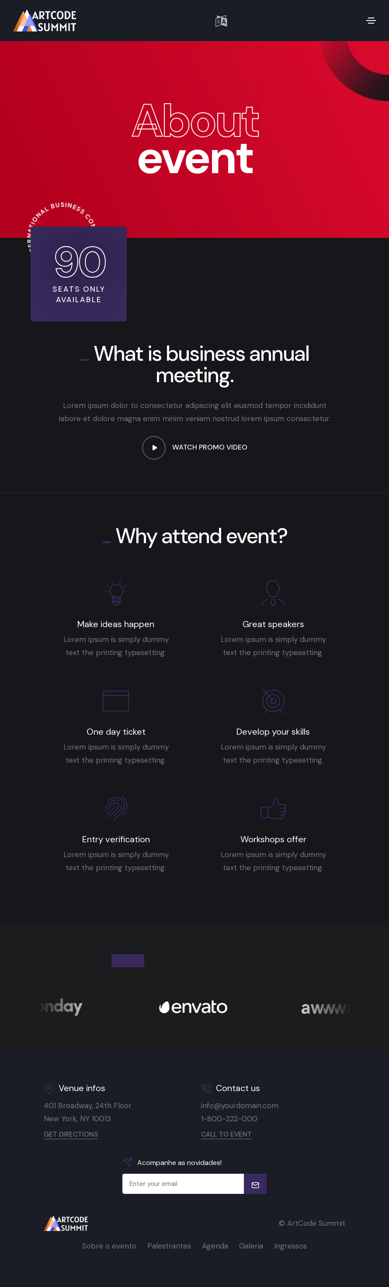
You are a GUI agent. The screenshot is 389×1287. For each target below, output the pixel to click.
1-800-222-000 (229, 1118)
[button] (221, 20)
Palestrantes (169, 1246)
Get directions (71, 1134)
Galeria (251, 1246)
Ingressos (290, 1246)
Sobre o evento (109, 1246)
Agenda (215, 1246)
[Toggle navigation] (371, 20)
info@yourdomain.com (239, 1105)
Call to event (226, 1134)
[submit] (255, 1184)
